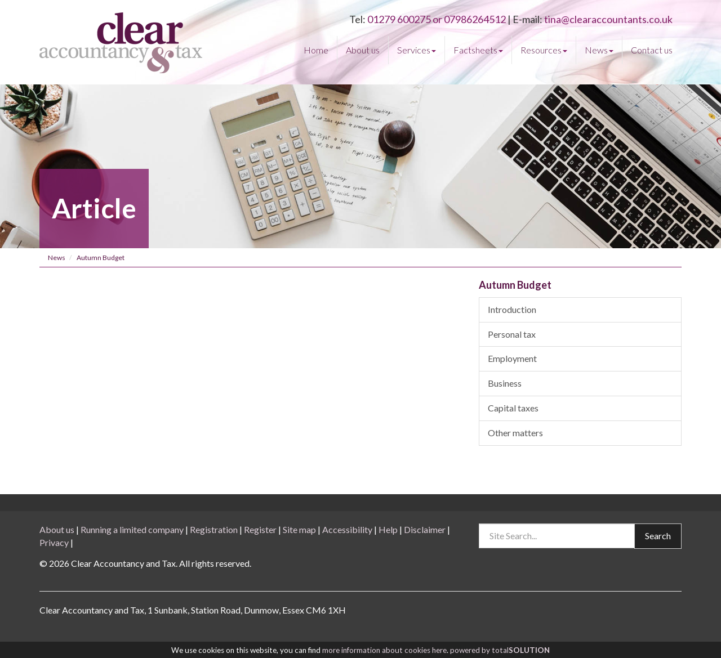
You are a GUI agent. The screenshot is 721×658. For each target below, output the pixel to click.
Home (316, 49)
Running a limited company (132, 529)
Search (658, 535)
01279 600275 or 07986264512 (437, 19)
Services (416, 49)
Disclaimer (425, 529)
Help (388, 529)
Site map (299, 529)
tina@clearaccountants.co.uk (608, 19)
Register (260, 529)
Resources (543, 49)
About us (363, 49)
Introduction (512, 309)
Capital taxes (513, 407)
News (599, 49)
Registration (214, 529)
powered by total (500, 650)
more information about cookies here (384, 650)
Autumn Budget (100, 257)
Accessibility (347, 529)
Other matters (515, 432)
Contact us (652, 49)
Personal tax (512, 334)
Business (505, 383)
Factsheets (478, 49)
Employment (512, 358)
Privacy (54, 542)
